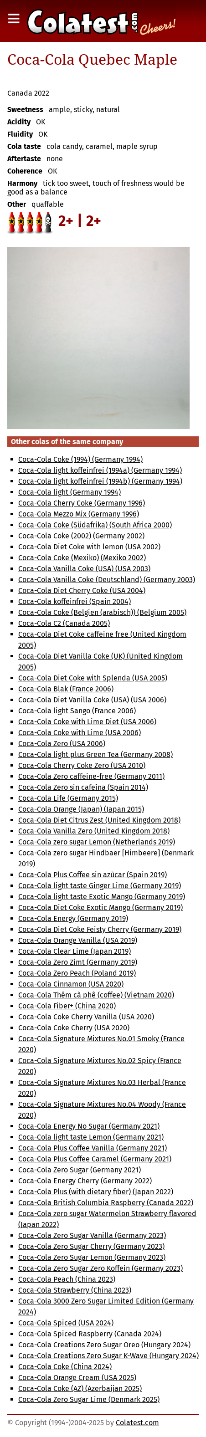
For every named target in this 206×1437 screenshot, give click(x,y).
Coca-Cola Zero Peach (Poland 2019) (77, 973)
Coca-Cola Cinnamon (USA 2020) (71, 984)
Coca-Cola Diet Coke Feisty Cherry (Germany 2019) (99, 929)
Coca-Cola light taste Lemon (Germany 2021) (91, 1137)
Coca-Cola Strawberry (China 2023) (74, 1290)
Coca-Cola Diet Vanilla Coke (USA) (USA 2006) (92, 699)
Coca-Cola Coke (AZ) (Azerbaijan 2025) (80, 1388)
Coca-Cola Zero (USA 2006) (61, 743)
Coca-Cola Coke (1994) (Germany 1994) (80, 459)
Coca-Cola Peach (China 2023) (66, 1279)
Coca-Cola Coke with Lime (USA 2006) (79, 732)
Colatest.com (137, 1422)
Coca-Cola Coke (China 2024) (65, 1366)
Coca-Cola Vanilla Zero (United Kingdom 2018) (94, 831)
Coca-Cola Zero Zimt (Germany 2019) (77, 962)
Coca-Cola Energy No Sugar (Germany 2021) (89, 1126)
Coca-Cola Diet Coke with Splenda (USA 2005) (92, 678)
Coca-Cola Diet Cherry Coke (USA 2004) (81, 590)
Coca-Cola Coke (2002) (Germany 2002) (81, 536)
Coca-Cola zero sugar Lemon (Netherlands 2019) (96, 842)
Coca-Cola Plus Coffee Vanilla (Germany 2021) (92, 1148)
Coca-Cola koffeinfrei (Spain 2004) (74, 601)
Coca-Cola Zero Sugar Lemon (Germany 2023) (91, 1257)
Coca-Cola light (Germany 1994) (69, 492)
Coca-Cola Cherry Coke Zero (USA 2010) (81, 765)
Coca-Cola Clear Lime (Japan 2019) (74, 951)
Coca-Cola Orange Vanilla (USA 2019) (77, 940)
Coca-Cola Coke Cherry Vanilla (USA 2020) (86, 1017)
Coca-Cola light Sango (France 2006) (77, 710)
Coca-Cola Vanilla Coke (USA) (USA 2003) (84, 568)
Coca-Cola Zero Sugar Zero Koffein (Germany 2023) (100, 1268)
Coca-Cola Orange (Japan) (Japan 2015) (81, 809)
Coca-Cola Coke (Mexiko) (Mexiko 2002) (82, 557)
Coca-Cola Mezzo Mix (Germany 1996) (78, 514)
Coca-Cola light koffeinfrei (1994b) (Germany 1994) (100, 481)
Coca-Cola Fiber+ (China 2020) (67, 1006)
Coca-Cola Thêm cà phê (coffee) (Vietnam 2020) (96, 995)
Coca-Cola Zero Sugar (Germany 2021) (79, 1170)
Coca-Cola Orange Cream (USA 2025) (77, 1377)
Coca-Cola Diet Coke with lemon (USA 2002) (89, 546)
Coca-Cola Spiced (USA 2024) (65, 1323)
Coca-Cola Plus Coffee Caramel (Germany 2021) (94, 1159)
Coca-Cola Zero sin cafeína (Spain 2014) (83, 787)
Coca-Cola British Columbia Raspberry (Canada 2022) (105, 1202)
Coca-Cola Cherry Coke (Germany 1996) (81, 503)
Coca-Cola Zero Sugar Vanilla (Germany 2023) (92, 1235)
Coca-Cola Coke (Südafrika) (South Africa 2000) (95, 525)
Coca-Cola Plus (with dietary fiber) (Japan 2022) (95, 1191)
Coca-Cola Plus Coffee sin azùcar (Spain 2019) (92, 874)
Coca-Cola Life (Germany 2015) (68, 798)
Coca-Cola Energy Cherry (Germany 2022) (85, 1180)
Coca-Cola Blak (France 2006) (65, 689)
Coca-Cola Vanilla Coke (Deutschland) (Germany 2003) (106, 579)
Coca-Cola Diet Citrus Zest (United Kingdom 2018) (99, 820)
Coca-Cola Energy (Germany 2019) (73, 918)
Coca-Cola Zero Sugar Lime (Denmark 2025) (89, 1399)
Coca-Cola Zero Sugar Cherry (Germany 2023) (91, 1246)
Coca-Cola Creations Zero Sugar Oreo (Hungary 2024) (104, 1344)
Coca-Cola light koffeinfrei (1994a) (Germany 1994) (100, 470)
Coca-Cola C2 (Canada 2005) (64, 623)
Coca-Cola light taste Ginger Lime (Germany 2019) (99, 885)
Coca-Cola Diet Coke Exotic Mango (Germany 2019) (100, 907)
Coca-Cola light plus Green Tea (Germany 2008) (95, 754)
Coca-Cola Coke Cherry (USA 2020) (73, 1027)
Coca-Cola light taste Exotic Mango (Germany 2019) (101, 896)
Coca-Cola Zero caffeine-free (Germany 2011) (91, 776)
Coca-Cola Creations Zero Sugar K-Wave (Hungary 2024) (108, 1355)
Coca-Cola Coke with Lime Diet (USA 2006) (87, 721)
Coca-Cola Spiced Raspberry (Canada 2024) (89, 1334)
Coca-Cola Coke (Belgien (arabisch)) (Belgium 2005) (102, 612)
